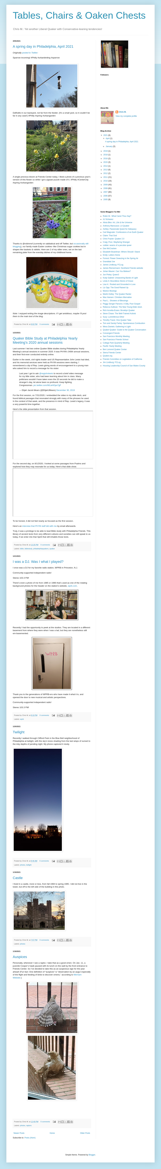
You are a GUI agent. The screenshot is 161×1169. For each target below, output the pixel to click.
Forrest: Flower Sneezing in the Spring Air (120, 258)
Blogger (92, 1155)
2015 (105, 162)
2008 (105, 188)
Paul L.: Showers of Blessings (115, 301)
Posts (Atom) (29, 1138)
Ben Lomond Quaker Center (115, 349)
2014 (105, 166)
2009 (105, 185)
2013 (105, 170)
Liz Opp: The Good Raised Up (115, 287)
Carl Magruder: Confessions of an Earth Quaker (123, 232)
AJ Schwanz (108, 219)
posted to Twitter (30, 53)
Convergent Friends (111, 333)
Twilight (18, 732)
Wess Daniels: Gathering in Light (117, 327)
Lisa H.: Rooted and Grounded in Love (119, 284)
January (109, 146)
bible (22, 549)
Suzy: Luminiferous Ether (113, 317)
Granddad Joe (109, 261)
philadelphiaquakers (40, 549)
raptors (29, 1125)
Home (52, 1133)
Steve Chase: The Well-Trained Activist (119, 313)
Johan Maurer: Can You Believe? (117, 271)
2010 (105, 181)
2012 (105, 173)
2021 (105, 135)
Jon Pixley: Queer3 (111, 275)
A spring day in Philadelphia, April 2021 (43, 46)
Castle (18, 878)
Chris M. (122, 112)
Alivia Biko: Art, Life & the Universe (117, 222)
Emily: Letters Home (111, 255)
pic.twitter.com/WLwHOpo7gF (47, 385)
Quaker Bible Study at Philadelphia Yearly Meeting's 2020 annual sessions (45, 340)
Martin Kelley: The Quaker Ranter (117, 294)
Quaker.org (107, 356)
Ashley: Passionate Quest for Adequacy (119, 229)
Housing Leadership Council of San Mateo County (124, 366)
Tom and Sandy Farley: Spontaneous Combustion (124, 323)
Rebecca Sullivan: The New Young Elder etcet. (122, 307)
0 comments (44, 324)
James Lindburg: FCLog (113, 265)
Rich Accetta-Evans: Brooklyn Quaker (119, 310)
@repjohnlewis (46, 373)
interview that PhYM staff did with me (39, 526)
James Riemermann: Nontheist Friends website (123, 268)
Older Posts (85, 1133)
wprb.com (72, 586)
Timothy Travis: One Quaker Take (117, 320)
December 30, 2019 (65, 390)
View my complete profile (126, 116)
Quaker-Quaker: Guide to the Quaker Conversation (124, 330)
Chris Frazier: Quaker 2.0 (113, 239)
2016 (105, 158)
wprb (22, 719)
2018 (105, 155)
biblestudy (28, 549)
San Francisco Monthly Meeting (116, 336)
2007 (105, 192)
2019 (105, 151)
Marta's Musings (110, 291)
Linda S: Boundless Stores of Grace (118, 281)
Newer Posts (19, 1133)
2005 (105, 199)
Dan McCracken (110, 248)
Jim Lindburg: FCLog (112, 362)
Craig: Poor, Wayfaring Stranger (116, 242)
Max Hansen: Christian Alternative (117, 297)
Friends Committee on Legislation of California (122, 359)
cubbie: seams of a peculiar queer (117, 245)
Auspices (20, 957)
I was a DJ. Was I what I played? (38, 562)
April (108, 138)
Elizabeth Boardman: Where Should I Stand (121, 252)
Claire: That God (110, 235)
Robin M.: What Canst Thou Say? (117, 216)
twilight (28, 865)
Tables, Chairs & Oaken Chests (79, 15)
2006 (105, 196)
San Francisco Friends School (115, 339)
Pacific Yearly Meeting (112, 346)
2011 (105, 177)
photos (22, 865)
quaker (52, 549)
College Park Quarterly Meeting (116, 343)
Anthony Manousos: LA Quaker (116, 226)
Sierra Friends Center (112, 352)
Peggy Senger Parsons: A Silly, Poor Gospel (121, 304)
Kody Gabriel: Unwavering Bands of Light (120, 278)
